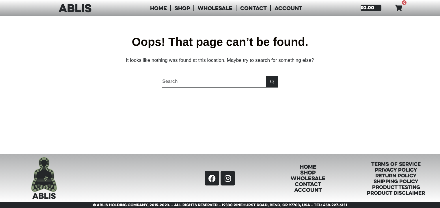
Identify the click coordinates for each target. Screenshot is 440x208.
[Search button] (272, 82)
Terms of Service (396, 164)
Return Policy (396, 175)
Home (158, 8)
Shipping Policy (396, 181)
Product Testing (396, 187)
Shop (182, 8)
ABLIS (75, 7)
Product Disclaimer (396, 193)
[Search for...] (214, 82)
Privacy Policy (396, 169)
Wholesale (215, 8)
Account (288, 8)
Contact (253, 8)
